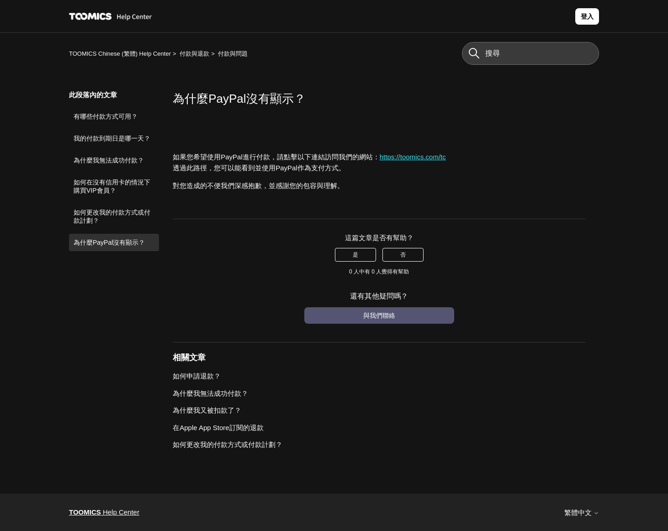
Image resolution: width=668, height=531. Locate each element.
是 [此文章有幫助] (355, 255)
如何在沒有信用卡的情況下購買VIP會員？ (112, 186)
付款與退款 (194, 53)
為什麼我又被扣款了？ (207, 410)
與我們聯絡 (379, 315)
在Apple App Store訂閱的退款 (218, 427)
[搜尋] (530, 53)
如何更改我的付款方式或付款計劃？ (112, 216)
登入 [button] (587, 16)
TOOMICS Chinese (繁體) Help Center (120, 53)
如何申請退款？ (197, 376)
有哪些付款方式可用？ (106, 116)
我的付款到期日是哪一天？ (112, 138)
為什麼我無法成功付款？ (109, 160)
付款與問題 (233, 53)
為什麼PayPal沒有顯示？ (109, 242)
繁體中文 (581, 512)
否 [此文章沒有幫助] (403, 255)
